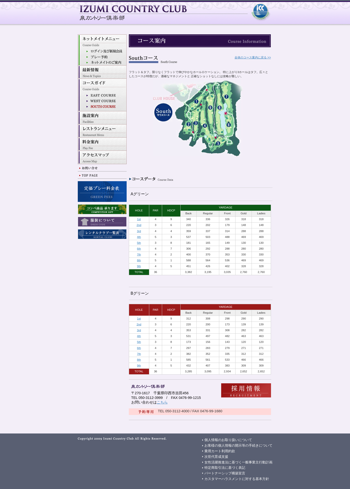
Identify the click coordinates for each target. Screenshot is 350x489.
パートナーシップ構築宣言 (224, 473)
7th (139, 254)
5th (139, 242)
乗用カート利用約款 (219, 451)
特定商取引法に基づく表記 (224, 468)
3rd (139, 231)
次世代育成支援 (216, 457)
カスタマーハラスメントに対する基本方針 (236, 479)
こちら (162, 402)
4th (139, 236)
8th (139, 260)
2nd (139, 225)
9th (139, 266)
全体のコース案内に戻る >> (253, 57)
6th (139, 248)
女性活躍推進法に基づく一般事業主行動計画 (238, 462)
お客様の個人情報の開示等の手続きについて (238, 445)
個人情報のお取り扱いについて (228, 440)
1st (139, 219)
